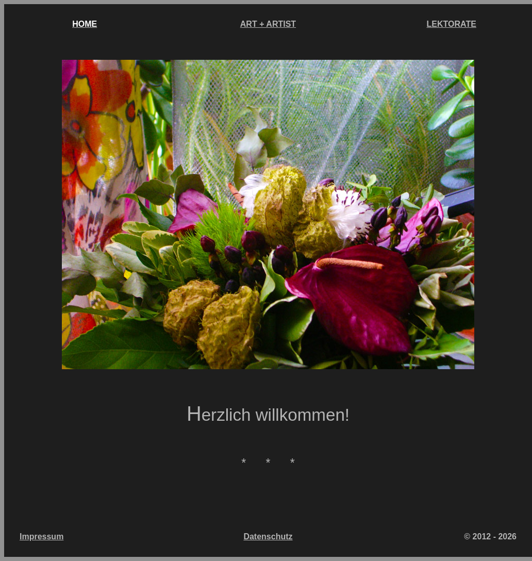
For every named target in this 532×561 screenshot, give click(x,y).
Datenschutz (267, 536)
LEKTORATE (451, 24)
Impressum (41, 536)
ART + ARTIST (268, 24)
